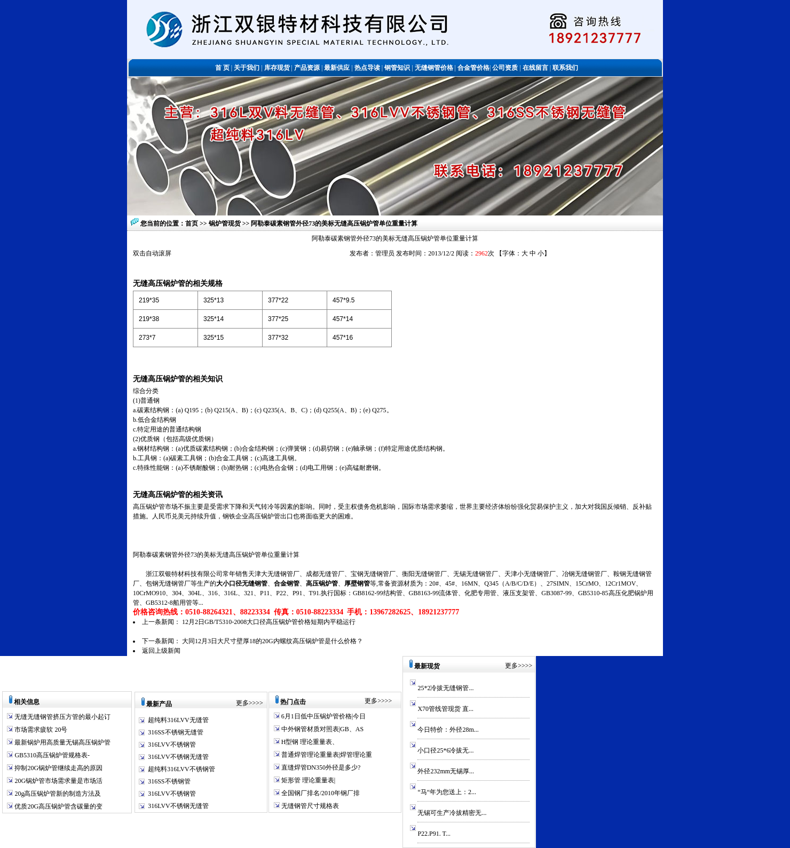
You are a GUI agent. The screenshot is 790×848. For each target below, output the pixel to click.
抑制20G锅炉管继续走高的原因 (57, 768)
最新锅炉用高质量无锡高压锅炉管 (61, 742)
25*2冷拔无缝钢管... (445, 688)
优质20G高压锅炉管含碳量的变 (57, 806)
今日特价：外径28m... (447, 729)
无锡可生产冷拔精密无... (451, 813)
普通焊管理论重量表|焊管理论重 (326, 754)
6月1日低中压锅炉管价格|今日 (323, 716)
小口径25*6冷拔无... (445, 750)
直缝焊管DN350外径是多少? (320, 767)
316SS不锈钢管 (169, 781)
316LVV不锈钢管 (172, 744)
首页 (191, 223)
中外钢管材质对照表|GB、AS (322, 729)
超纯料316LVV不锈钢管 (181, 769)
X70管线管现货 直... (445, 709)
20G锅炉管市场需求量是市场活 (57, 781)
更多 (242, 703)
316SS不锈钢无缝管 (175, 732)
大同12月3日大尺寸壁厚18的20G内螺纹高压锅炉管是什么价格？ (272, 641)
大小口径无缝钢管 (241, 583)
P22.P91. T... (434, 833)
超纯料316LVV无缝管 (178, 720)
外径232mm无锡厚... (445, 771)
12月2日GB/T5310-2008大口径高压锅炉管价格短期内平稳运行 (269, 622)
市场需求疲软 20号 (40, 729)
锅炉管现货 (225, 223)
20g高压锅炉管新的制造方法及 (57, 793)
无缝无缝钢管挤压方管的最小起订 (61, 717)
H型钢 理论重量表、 (309, 742)
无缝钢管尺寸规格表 (309, 806)
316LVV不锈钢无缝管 (178, 757)
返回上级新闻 (161, 650)
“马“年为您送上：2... (446, 792)
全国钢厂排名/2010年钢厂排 (320, 793)
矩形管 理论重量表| (307, 780)
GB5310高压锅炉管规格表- (51, 755)
